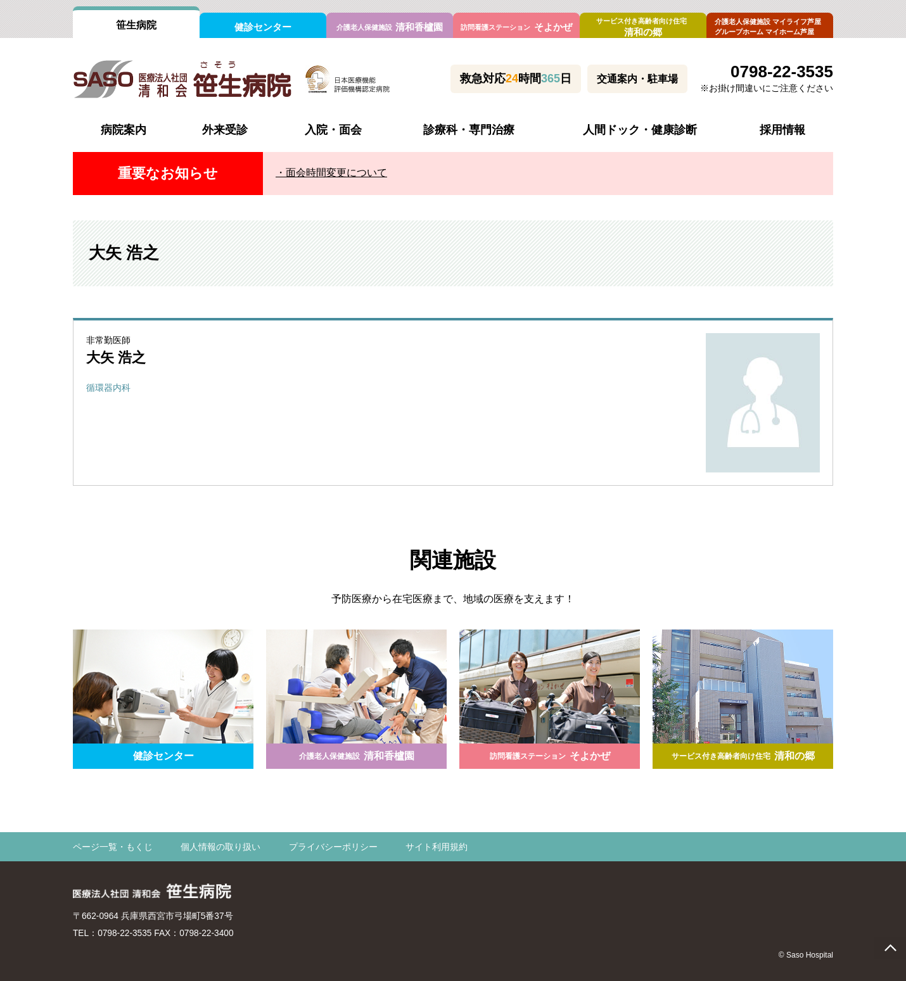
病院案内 (123, 129)
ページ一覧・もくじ (113, 847)
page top (890, 948)
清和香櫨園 (389, 27)
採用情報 (782, 129)
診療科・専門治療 (468, 129)
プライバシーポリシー (333, 847)
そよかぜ (516, 27)
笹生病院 (136, 25)
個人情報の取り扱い (220, 847)
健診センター (262, 27)
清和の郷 (643, 27)
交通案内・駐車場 (637, 78)
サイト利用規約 (436, 847)
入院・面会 (333, 129)
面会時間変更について (336, 172)
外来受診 (225, 129)
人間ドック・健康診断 (640, 129)
